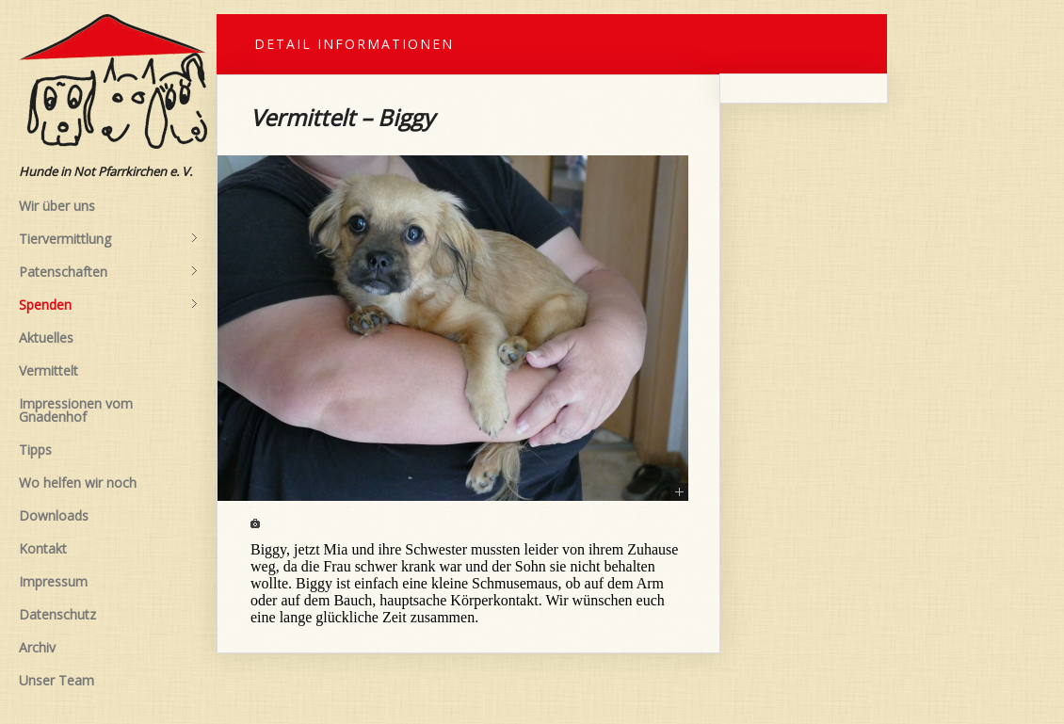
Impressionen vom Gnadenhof (76, 410)
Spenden (108, 305)
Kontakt (43, 548)
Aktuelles (46, 337)
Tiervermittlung (108, 239)
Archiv (37, 647)
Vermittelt (48, 370)
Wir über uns (57, 206)
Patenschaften (108, 272)
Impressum (53, 581)
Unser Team (56, 680)
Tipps (35, 450)
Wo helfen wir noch (78, 482)
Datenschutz (57, 614)
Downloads (54, 515)
